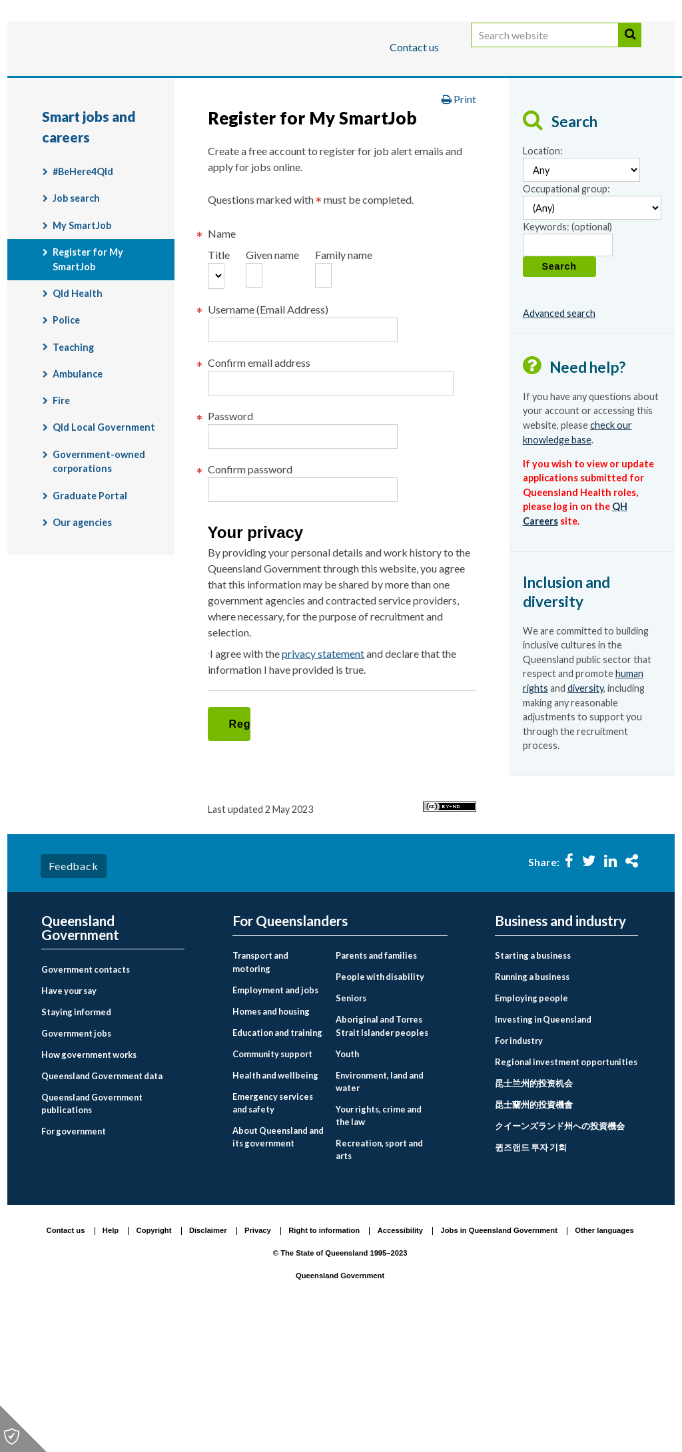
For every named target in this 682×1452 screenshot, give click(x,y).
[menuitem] (112, 1099)
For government (73, 1261)
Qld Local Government (104, 530)
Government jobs (76, 1163)
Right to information (324, 1360)
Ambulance (78, 476)
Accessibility (400, 1360)
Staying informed (76, 1141)
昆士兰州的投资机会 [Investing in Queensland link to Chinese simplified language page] (534, 1213)
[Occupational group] (592, 310)
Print (459, 202)
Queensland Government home (144, 129)
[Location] (581, 272)
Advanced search (559, 415)
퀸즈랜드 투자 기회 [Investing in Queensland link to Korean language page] (531, 1277)
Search (630, 48)
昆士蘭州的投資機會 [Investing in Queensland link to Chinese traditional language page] (534, 1234)
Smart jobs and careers (552, 129)
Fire (61, 503)
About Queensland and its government (278, 1266)
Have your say (69, 1120)
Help (111, 1360)
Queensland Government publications (92, 1233)
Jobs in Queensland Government (499, 1360)
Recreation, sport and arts (379, 1279)
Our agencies (82, 625)
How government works (89, 1184)
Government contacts (85, 1099)
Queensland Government (80, 1058)
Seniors (351, 1127)
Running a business (532, 1106)
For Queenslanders (84, 89)
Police (66, 423)
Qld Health (78, 396)
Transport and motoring (260, 1091)
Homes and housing (271, 1140)
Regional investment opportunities (566, 1191)
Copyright (154, 1360)
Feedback (73, 995)
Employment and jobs (417, 129)
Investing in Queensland (543, 1149)
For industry (519, 1170)
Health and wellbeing (275, 1204)
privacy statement (331, 808)
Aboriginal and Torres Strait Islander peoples (382, 1155)
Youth (347, 1183)
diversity (585, 791)
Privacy (257, 1360)
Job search (76, 301)
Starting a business (533, 1085)
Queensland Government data (102, 1205)
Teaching (73, 449)
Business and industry (197, 89)
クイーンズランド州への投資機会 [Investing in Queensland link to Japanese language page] (560, 1255)
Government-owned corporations (99, 564)
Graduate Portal (90, 598)
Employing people (531, 1127)
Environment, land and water (380, 1210)
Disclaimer (208, 1360)
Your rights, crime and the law (379, 1244)
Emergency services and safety (272, 1232)
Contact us (414, 47)
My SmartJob (82, 328)
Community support (272, 1183)
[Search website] (545, 48)
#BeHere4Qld (83, 274)
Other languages (604, 1360)
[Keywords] (568, 348)
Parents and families (376, 1085)
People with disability (380, 1106)
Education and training (277, 1161)
